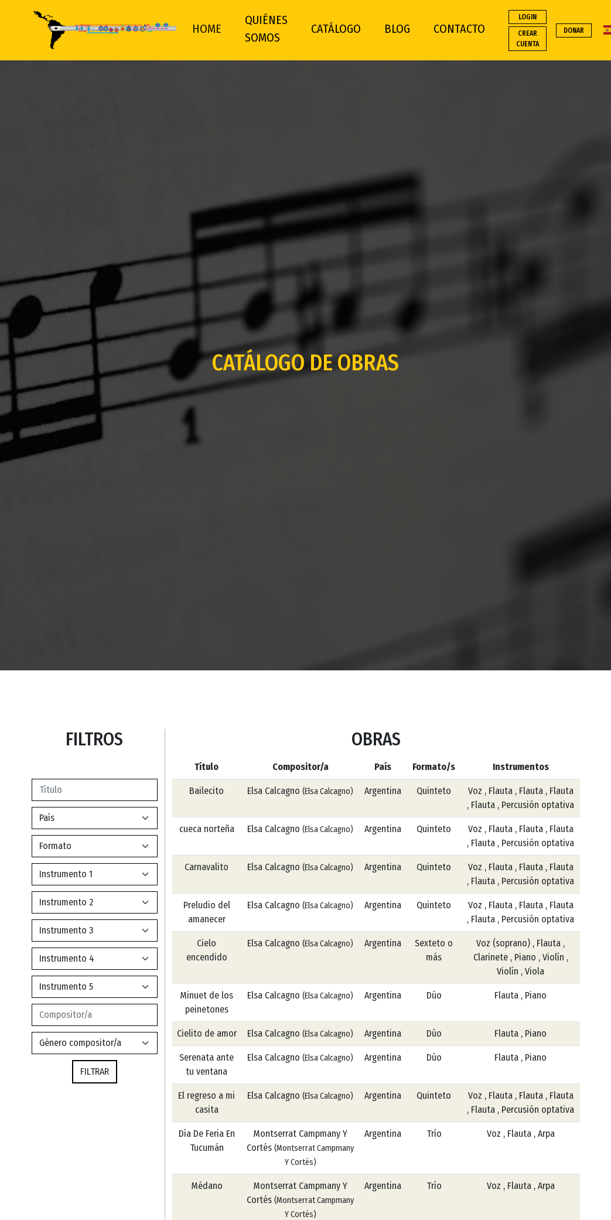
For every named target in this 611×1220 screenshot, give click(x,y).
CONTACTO (459, 29)
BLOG (397, 29)
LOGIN (527, 17)
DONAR (574, 30)
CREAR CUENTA (527, 38)
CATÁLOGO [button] (336, 29)
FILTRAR (94, 1071)
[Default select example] (95, 818)
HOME (206, 29)
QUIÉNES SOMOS (266, 29)
